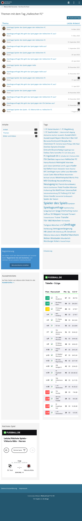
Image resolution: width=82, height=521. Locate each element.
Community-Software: (41, 496)
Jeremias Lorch (59, 166)
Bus (70, 141)
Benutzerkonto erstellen (20, 265)
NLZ (56, 184)
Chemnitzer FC (49, 144)
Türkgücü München (51, 225)
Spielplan (71, 204)
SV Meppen (56, 214)
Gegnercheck (59, 159)
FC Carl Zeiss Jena (68, 153)
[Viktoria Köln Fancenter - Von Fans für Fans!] (8, 3)
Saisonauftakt (71, 190)
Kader (74, 165)
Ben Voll (74, 138)
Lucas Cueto (48, 174)
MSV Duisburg (50, 180)
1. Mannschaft (64, 132)
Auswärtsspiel (49, 138)
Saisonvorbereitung (51, 193)
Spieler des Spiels (56, 203)
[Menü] (79, 3)
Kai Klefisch (48, 169)
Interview (69, 162)
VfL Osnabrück (70, 232)
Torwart (72, 214)
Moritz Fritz (73, 177)
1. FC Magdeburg (67, 129)
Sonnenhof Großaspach (64, 196)
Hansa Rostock (50, 162)
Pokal (60, 187)
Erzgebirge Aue (68, 150)
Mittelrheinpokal (62, 177)
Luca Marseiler (71, 171)
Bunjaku (65, 141)
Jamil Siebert (48, 166)
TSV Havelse (65, 221)
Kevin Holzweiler (59, 169)
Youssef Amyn (65, 241)
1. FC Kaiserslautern (52, 129)
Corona (59, 144)
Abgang (72, 132)
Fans (52, 153)
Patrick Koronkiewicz (67, 184)
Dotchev (47, 147)
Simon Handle (49, 196)
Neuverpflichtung (64, 181)
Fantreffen (58, 153)
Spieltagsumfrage (54, 207)
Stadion (75, 211)
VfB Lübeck (48, 232)
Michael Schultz (49, 178)
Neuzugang (49, 184)
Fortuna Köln (74, 156)
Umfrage (70, 225)
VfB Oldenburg (58, 232)
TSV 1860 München (52, 220)
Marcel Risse (59, 174)
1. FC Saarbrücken (51, 132)
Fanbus (47, 153)
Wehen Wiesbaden (52, 238)
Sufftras (47, 214)
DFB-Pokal (76, 144)
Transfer (65, 217)
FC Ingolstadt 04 (51, 156)
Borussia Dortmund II (52, 141)
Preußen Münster (70, 187)
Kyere (58, 172)
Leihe (63, 171)
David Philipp (67, 144)
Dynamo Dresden (58, 147)
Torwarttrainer (49, 217)
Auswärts (61, 135)
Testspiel (64, 214)
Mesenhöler (69, 175)
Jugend (68, 166)
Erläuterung (48, 251)
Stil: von (41, 499)
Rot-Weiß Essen (59, 190)
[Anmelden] (74, 2)
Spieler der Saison (51, 199)
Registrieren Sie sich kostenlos (18, 258)
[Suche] (68, 3)
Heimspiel (60, 162)
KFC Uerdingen (50, 171)
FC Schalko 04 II (64, 156)
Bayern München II (62, 138)
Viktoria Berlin (55, 235)
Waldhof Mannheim (70, 235)
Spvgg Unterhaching (64, 211)
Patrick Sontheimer (50, 187)
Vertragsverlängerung (62, 228)
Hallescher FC (71, 159)
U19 (61, 225)
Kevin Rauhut (70, 169)
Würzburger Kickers (52, 241)
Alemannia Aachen (50, 135)
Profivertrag (48, 190)
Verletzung (48, 229)
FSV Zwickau (49, 159)
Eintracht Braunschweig (53, 150)
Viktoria (47, 235)
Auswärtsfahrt (70, 135)
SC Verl (72, 193)
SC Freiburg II (63, 193)
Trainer (58, 217)
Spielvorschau (69, 208)
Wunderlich (65, 238)
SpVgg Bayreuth (49, 211)
